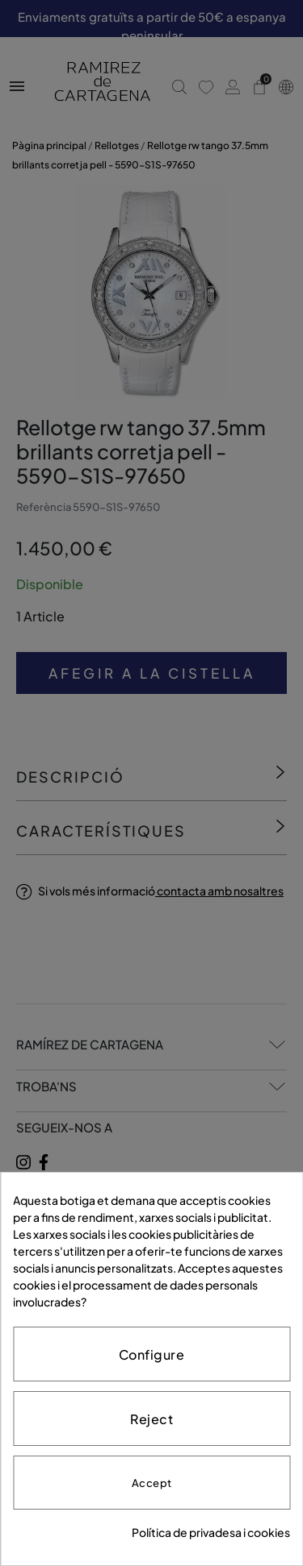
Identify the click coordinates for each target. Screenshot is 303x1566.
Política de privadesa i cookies (211, 1532)
